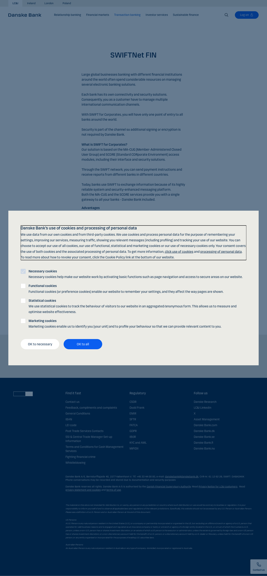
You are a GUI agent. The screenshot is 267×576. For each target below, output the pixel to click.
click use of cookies (179, 251)
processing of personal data (221, 251)
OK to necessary (40, 344)
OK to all (83, 344)
